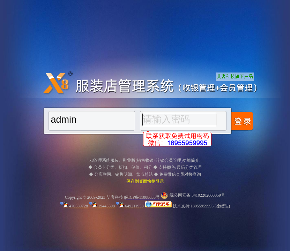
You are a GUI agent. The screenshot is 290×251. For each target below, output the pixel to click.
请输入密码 (166, 119)
